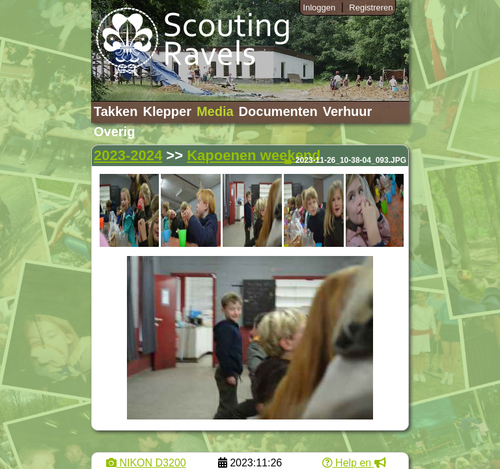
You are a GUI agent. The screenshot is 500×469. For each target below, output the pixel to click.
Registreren (371, 7)
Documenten (278, 111)
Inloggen (319, 7)
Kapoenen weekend (253, 155)
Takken (115, 111)
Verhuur (347, 111)
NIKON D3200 (146, 462)
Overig (114, 131)
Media (215, 111)
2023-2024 (128, 155)
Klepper (167, 111)
